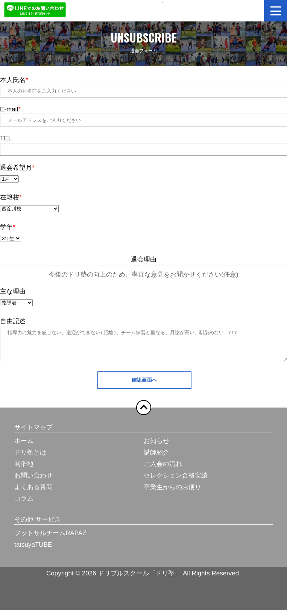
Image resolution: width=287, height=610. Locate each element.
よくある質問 (33, 492)
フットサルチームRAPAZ (50, 538)
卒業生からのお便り (172, 492)
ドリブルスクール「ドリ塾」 (143, 10)
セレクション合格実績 (176, 481)
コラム (23, 504)
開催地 (23, 469)
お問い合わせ (33, 481)
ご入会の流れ (163, 469)
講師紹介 (156, 458)
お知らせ (156, 446)
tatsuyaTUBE (33, 550)
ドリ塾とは (30, 458)
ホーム (23, 446)
